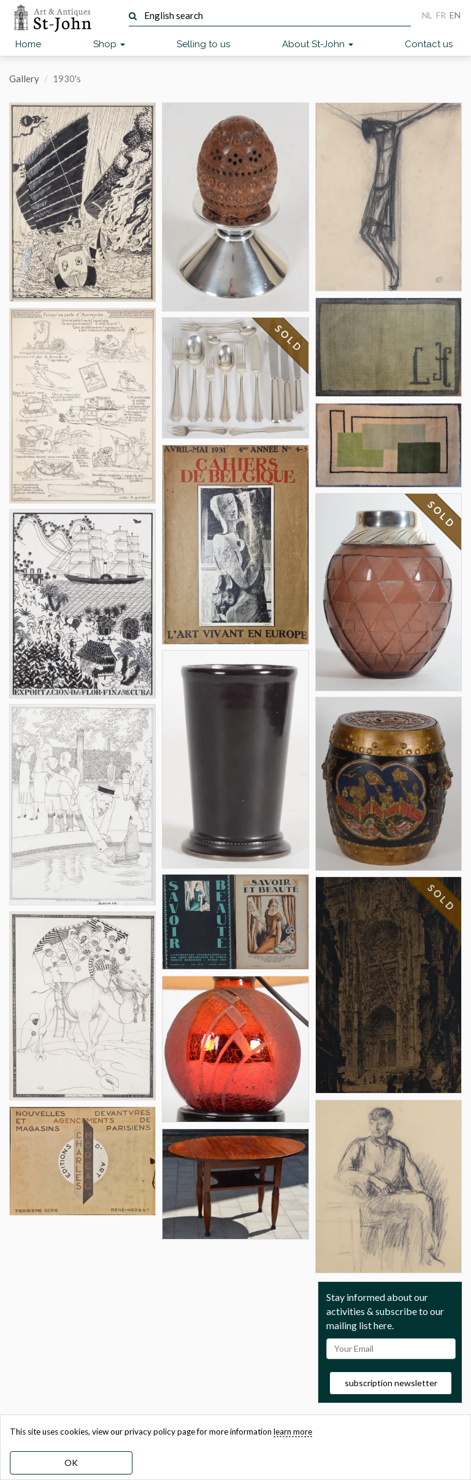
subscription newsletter (391, 1383)
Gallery (24, 78)
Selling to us (203, 44)
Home (28, 44)
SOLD (289, 339)
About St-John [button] (317, 44)
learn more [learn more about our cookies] (293, 1431)
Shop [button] (109, 44)
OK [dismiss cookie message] (71, 1462)
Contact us (429, 44)
